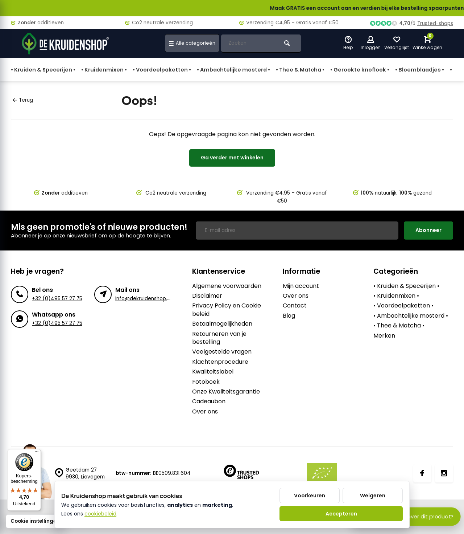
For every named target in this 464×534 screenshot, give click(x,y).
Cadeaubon (208, 401)
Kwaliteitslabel (212, 372)
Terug (23, 100)
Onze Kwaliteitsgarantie (226, 392)
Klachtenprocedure (220, 362)
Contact (295, 306)
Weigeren (372, 495)
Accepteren (341, 513)
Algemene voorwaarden (226, 286)
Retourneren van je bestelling (219, 338)
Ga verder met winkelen (232, 157)
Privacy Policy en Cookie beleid (226, 310)
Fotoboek (206, 382)
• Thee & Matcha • (300, 69)
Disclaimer (207, 296)
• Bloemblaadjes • (419, 69)
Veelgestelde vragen (222, 352)
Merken (384, 336)
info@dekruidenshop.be (144, 298)
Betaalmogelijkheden (222, 324)
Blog (289, 316)
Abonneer (428, 230)
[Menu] (36, 453)
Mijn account (301, 286)
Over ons (205, 412)
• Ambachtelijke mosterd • (233, 69)
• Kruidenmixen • (104, 69)
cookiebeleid (100, 513)
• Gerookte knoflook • (359, 69)
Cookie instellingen (35, 521)
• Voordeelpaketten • (162, 69)
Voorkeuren (309, 495)
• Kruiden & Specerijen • (43, 69)
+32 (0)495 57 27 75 (57, 298)
